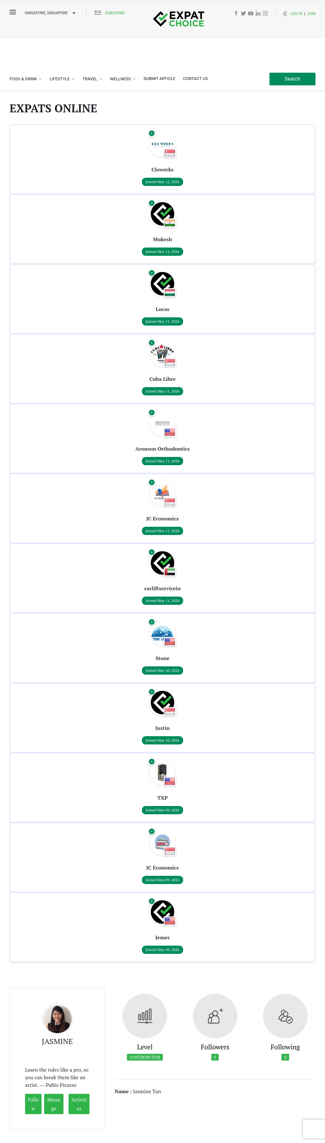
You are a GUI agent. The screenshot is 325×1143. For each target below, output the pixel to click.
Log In (296, 13)
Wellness (120, 49)
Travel (90, 49)
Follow (33, 1074)
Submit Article (159, 48)
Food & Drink (23, 49)
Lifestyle (60, 49)
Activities (79, 1074)
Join (311, 13)
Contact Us (195, 48)
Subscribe (115, 13)
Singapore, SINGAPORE (51, 13)
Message (53, 1074)
